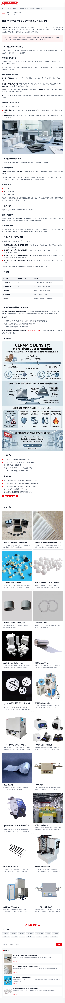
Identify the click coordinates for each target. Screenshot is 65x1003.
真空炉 (48, 933)
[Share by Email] (14, 496)
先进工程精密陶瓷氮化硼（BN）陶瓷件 (13, 663)
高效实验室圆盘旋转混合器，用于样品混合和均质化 (16, 826)
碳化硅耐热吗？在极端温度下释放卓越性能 (17, 489)
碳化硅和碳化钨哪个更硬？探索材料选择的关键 (18, 492)
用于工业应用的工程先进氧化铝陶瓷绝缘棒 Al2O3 (19, 462)
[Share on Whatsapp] (17, 496)
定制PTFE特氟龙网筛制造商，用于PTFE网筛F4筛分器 (16, 704)
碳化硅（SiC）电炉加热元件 (10, 867)
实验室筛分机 (30, 937)
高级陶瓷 (5, 933)
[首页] (2, 8)
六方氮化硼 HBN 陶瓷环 (41, 623)
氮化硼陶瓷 (30, 933)
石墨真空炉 (6, 937)
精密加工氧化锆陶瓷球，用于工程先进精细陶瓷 (18, 468)
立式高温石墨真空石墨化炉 (42, 825)
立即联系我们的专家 (34, 331)
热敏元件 (14, 937)
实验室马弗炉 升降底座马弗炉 (11, 907)
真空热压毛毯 (39, 933)
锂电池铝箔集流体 (8, 785)
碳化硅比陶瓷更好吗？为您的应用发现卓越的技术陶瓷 (20, 486)
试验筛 (22, 937)
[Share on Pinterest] (11, 496)
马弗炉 (39, 937)
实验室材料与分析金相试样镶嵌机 (43, 745)
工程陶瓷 (14, 8)
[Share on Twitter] (8, 496)
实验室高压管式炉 (39, 785)
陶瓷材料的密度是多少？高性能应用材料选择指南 (31, 8)
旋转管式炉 (54, 937)
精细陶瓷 (13, 933)
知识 (8, 8)
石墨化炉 (55, 933)
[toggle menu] (63, 3)
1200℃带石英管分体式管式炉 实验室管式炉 (15, 745)
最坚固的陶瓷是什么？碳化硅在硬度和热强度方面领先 (20, 480)
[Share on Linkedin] (6, 496)
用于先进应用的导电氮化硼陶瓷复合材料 (16, 471)
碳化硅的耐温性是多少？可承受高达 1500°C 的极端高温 (21, 483)
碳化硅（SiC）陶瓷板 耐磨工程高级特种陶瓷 (17, 459)
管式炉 (46, 937)
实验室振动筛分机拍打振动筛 (42, 867)
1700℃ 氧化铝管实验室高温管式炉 (44, 907)
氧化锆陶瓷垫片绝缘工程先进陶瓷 (14, 465)
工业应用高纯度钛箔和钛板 (42, 663)
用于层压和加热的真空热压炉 (42, 703)
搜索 (59, 944)
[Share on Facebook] (3, 496)
